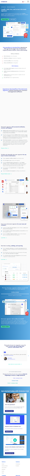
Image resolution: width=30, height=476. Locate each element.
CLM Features (4, 7)
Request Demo (5, 19)
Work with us (4, 470)
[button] (28, 347)
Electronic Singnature (11, 7)
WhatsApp (20, 131)
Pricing (3, 464)
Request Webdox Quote (6, 165)
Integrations (3, 460)
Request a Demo (5, 139)
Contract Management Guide (20, 470)
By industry (17, 457)
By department (18, 455)
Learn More (4, 229)
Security (3, 462)
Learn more (12, 19)
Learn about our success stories (15, 355)
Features (3, 455)
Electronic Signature (5, 457)
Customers (3, 472)
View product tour (9, 444)
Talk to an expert (9, 402)
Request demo (9, 422)
